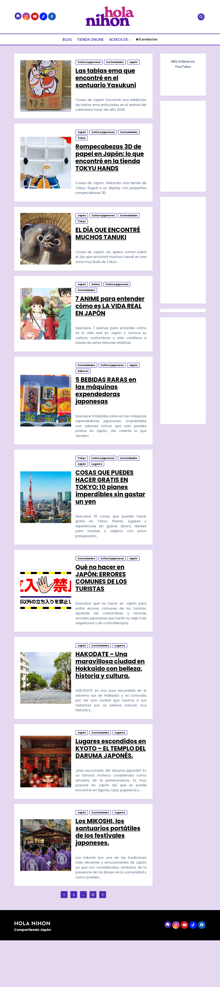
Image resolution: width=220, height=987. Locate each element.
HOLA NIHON (32, 970)
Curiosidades (115, 63)
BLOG (67, 39)
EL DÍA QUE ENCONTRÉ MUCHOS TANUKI (108, 241)
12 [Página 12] (93, 941)
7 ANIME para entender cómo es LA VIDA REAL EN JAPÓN (110, 317)
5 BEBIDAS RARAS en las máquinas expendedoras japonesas (106, 405)
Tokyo (82, 143)
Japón (133, 63)
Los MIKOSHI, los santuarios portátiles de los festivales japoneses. (108, 877)
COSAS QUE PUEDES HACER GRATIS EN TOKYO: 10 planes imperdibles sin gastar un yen (105, 505)
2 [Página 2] (74, 941)
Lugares (97, 482)
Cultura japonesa (89, 63)
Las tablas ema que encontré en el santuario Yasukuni (106, 79)
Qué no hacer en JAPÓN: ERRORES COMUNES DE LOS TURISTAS (101, 599)
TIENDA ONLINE (90, 39)
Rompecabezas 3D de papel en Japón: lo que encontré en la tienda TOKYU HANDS (110, 162)
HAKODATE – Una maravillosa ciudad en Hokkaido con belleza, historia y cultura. (106, 692)
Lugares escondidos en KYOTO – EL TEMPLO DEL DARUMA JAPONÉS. (109, 787)
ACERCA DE (119, 39)
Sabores (83, 385)
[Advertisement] (183, 251)
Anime (96, 295)
